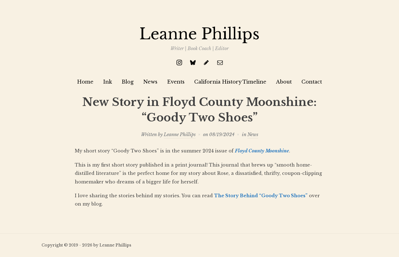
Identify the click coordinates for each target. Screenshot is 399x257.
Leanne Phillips (199, 34)
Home (85, 82)
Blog (128, 82)
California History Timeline (230, 82)
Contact (311, 82)
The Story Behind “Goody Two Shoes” (261, 195)
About (284, 82)
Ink (107, 82)
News (150, 82)
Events (176, 82)
